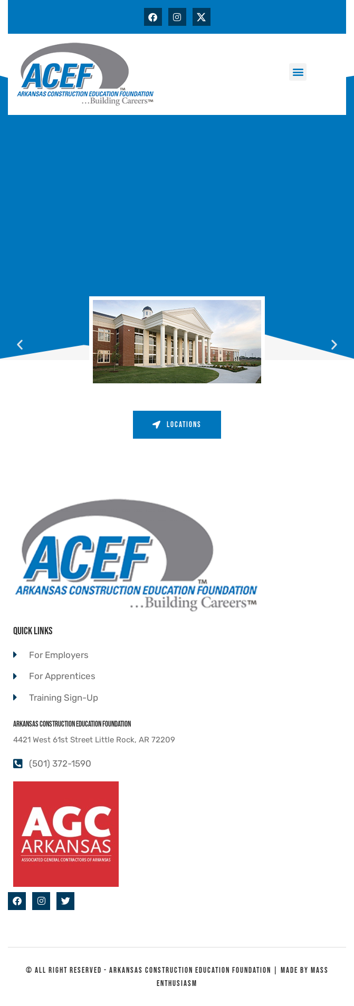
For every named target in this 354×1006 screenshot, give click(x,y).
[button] (298, 72)
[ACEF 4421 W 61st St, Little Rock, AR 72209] (177, 207)
